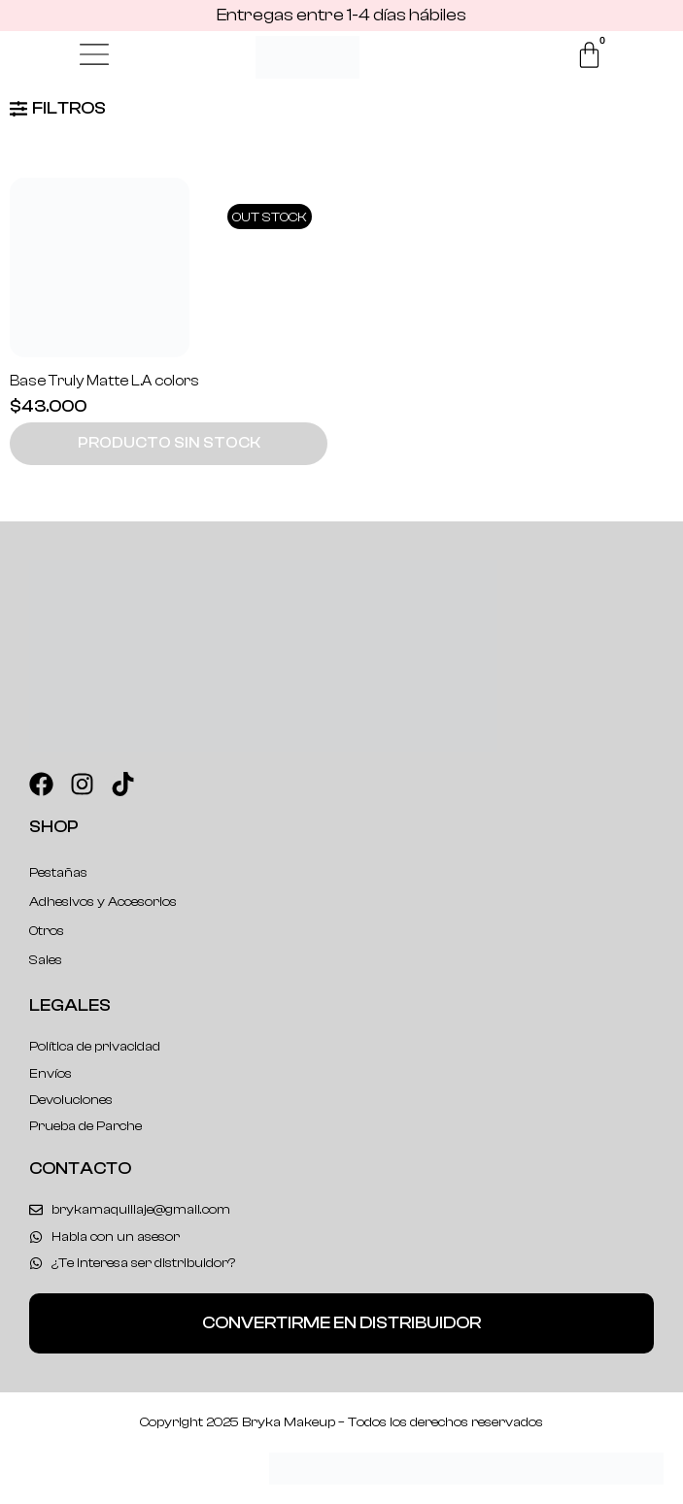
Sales (45, 960)
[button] (168, 443)
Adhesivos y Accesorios (103, 902)
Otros (46, 931)
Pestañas (58, 873)
